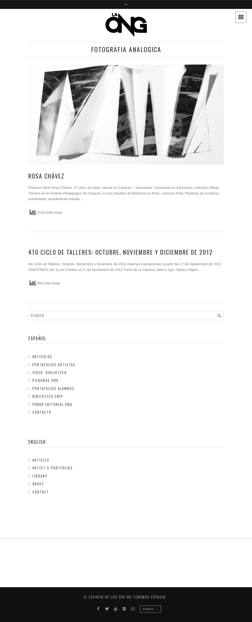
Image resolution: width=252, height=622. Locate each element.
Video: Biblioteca (49, 372)
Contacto (41, 412)
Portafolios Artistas (53, 364)
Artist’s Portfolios (52, 467)
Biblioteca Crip (47, 396)
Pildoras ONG (45, 380)
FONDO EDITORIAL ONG (52, 404)
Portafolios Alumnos (53, 388)
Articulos (42, 356)
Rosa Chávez (46, 176)
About (38, 483)
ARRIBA (150, 609)
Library (40, 476)
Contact (40, 492)
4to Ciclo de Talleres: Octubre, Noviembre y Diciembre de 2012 (120, 252)
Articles (40, 460)
